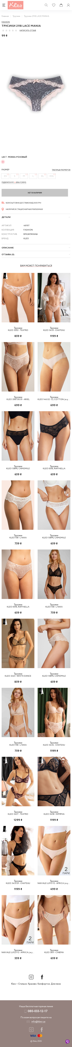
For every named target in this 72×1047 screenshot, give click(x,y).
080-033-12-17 (38, 1011)
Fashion (6, 22)
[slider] (10, 30)
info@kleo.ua (38, 1021)
